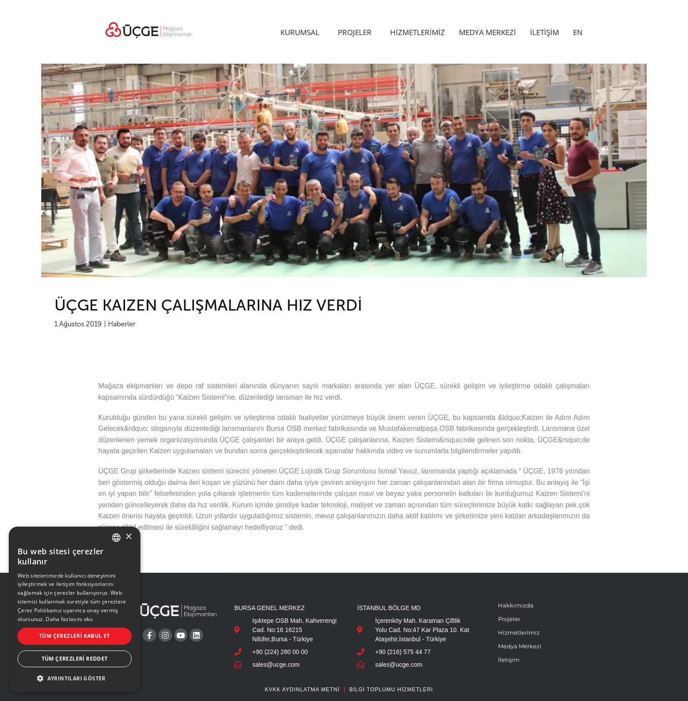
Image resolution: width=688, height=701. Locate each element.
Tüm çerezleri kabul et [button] (74, 636)
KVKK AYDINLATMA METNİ (302, 690)
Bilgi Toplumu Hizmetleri (391, 690)
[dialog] (74, 609)
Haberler (122, 324)
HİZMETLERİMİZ (417, 32)
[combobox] (116, 537)
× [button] (128, 537)
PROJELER (357, 32)
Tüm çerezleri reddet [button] (75, 658)
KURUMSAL (302, 32)
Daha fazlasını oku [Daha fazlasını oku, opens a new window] (69, 619)
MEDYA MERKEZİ (487, 32)
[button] (75, 678)
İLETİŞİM (544, 32)
